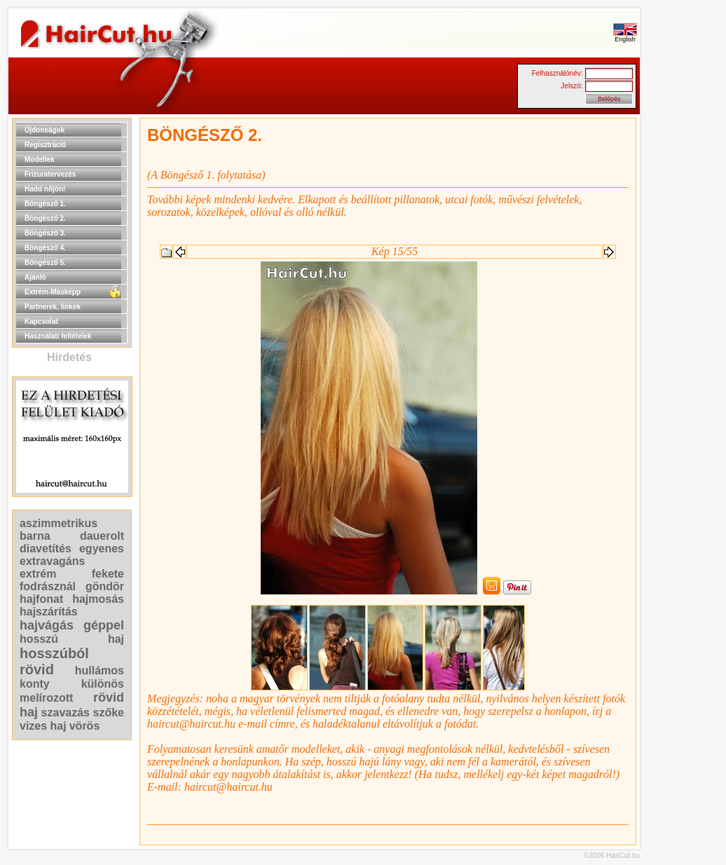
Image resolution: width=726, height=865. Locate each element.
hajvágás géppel (72, 625)
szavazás (65, 712)
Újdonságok (44, 130)
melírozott (46, 698)
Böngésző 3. (45, 233)
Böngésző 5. (45, 262)
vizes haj (43, 726)
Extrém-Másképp (53, 292)
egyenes (101, 548)
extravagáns (52, 561)
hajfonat (41, 599)
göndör (104, 586)
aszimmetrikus (58, 523)
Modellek (40, 159)
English (625, 36)
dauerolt (102, 536)
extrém (38, 574)
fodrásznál (48, 586)
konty (35, 684)
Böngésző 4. (45, 248)
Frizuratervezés (50, 174)
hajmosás (98, 599)
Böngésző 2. (45, 218)
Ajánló (35, 277)
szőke (108, 712)
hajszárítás (49, 612)
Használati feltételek (58, 336)
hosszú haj (72, 639)
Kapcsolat (41, 321)
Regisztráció (45, 145)
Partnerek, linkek (53, 307)
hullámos (99, 670)
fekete (108, 574)
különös (102, 684)
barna (35, 536)
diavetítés (45, 548)
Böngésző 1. (45, 203)
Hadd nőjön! (45, 189)
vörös (84, 726)
